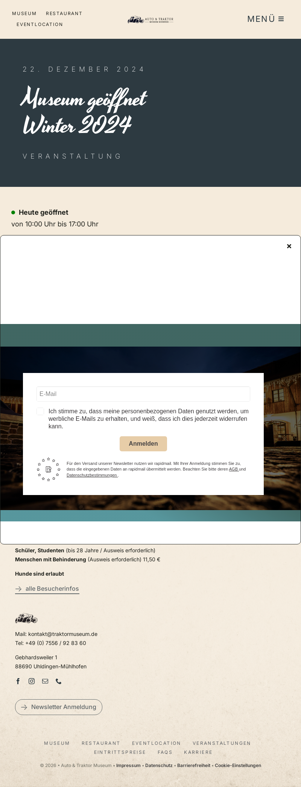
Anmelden (143, 445)
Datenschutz (159, 765)
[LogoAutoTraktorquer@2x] (150, 15)
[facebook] (18, 681)
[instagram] (32, 681)
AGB (234, 470)
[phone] (59, 681)
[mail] (45, 681)
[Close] (289, 247)
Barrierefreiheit (193, 765)
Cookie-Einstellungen (238, 765)
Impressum (128, 765)
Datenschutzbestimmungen (92, 476)
